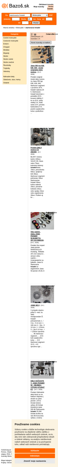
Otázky (9, 452)
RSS (8, 454)
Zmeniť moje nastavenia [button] (35, 461)
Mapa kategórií (6, 460)
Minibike (6, 50)
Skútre (5, 56)
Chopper (6, 47)
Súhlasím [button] (34, 451)
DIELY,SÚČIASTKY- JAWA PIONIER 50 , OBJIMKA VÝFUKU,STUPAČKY (37, 385)
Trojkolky (6, 68)
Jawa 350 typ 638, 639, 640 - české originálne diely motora (37, 69)
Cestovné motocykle (10, 41)
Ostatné (6, 83)
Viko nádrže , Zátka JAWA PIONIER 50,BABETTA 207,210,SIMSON (37, 236)
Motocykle (20, 28)
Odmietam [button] (34, 456)
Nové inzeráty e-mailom (40, 43)
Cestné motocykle (9, 38)
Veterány (6, 71)
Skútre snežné (8, 62)
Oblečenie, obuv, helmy (12, 80)
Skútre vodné (8, 59)
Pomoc (3, 452)
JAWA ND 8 (35, 305)
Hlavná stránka (8, 28)
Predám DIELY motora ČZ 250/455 (36, 150)
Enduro (6, 44)
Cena (48, 34)
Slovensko (11, 463)
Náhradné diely (8, 77)
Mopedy (6, 53)
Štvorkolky (7, 65)
